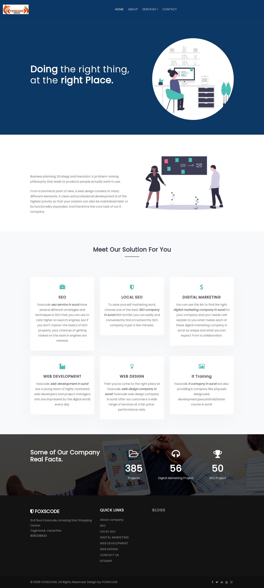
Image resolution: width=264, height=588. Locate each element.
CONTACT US (109, 555)
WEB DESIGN (132, 376)
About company (111, 520)
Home (119, 9)
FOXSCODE (110, 582)
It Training (202, 376)
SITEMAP (106, 561)
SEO (62, 297)
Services (149, 9)
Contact (169, 9)
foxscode (44, 511)
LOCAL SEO (132, 297)
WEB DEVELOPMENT (62, 376)
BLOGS (158, 510)
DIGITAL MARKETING (201, 297)
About (133, 9)
